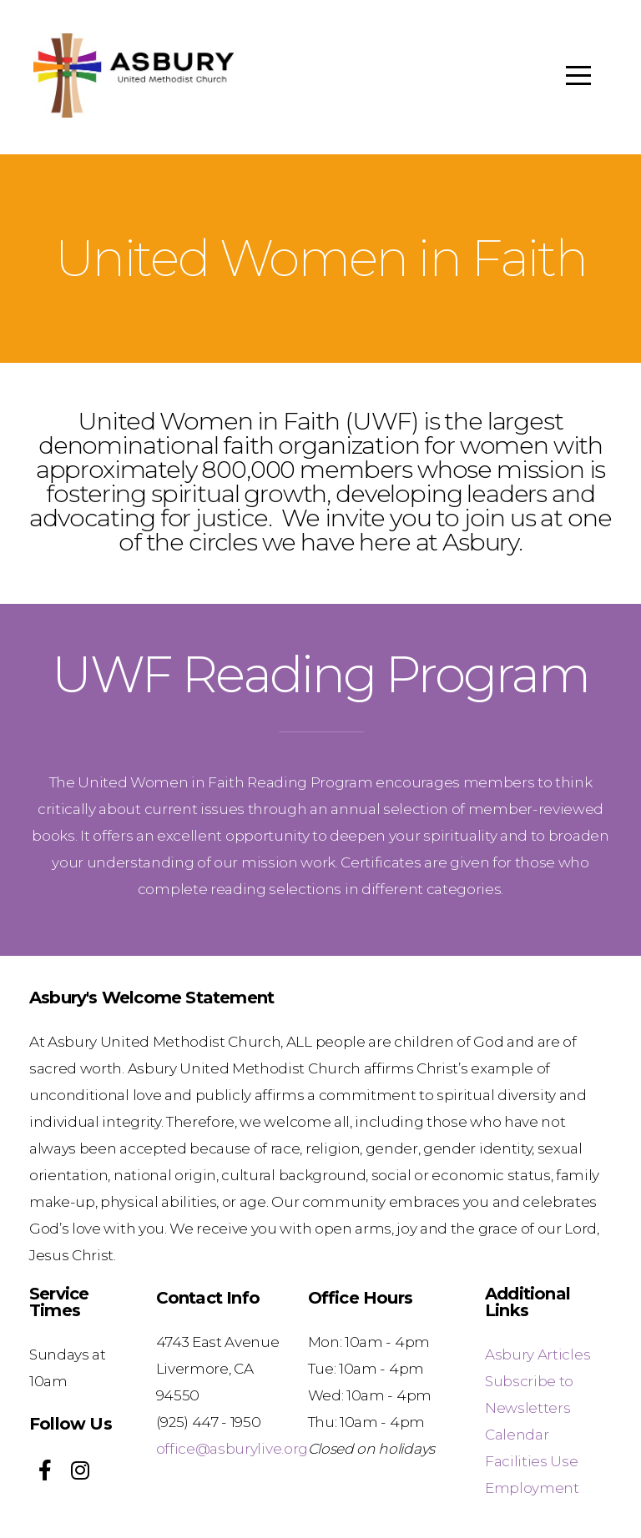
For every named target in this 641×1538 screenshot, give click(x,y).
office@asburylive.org (232, 1448)
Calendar (516, 1434)
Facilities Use (531, 1461)
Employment (532, 1487)
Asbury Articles (537, 1354)
